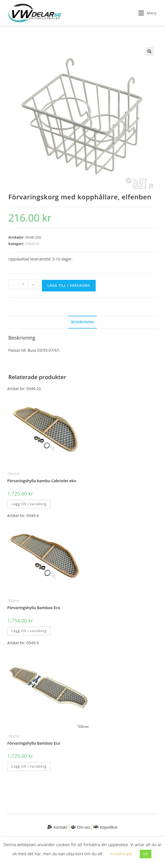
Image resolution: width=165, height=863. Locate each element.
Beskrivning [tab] (82, 322)
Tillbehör (32, 243)
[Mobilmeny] (145, 13)
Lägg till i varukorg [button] (28, 504)
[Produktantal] (23, 285)
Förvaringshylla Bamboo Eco (33, 607)
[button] (149, 51)
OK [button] (145, 853)
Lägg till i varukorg (68, 285)
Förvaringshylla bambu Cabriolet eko (41, 480)
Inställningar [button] (121, 853)
